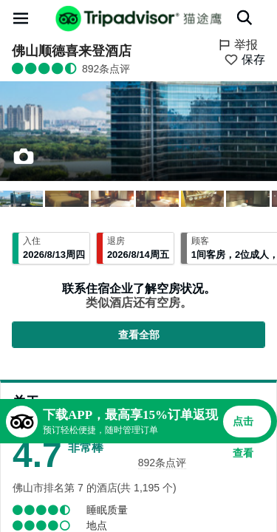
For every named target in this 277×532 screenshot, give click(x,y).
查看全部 (139, 335)
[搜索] (244, 17)
